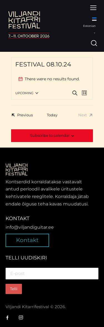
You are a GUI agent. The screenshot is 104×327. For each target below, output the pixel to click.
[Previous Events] (22, 115)
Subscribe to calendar (50, 135)
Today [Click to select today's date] (52, 115)
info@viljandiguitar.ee (30, 227)
